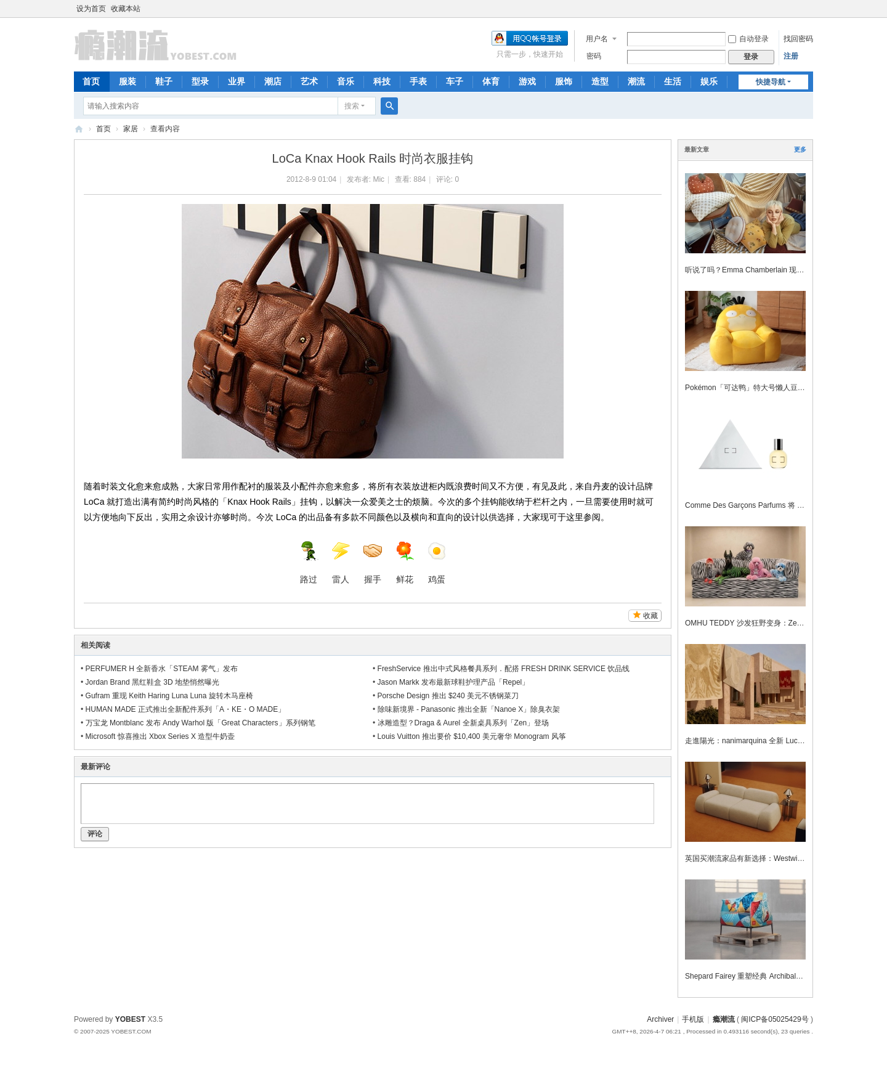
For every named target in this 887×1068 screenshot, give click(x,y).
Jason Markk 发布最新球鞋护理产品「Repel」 (454, 682)
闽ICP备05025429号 (774, 1019)
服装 (127, 81)
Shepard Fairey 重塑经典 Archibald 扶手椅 (754, 976)
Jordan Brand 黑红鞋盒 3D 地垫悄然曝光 (152, 682)
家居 (130, 128)
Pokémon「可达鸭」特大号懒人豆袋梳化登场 (760, 387)
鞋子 (163, 81)
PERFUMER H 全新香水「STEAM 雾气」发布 (162, 668)
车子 (454, 81)
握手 (373, 562)
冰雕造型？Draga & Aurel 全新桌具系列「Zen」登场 (463, 723)
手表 (418, 81)
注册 (791, 56)
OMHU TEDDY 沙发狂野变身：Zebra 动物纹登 (762, 623)
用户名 (597, 39)
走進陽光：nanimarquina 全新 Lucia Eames (756, 740)
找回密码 (798, 39)
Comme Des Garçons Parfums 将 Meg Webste (761, 505)
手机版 (693, 1019)
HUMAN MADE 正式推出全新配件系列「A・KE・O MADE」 (186, 709)
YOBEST (130, 1019)
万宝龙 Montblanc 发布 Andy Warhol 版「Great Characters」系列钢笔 (200, 723)
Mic (378, 179)
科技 (382, 81)
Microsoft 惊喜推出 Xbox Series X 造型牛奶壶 (160, 736)
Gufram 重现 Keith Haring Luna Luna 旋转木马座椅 (169, 695)
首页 (91, 81)
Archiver (660, 1019)
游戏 (527, 81)
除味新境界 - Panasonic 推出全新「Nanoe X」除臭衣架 (469, 709)
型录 (200, 81)
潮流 (636, 81)
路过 (308, 562)
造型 (600, 81)
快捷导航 (770, 82)
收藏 (650, 615)
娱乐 (709, 81)
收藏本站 (125, 8)
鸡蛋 (437, 562)
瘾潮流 (79, 129)
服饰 (563, 81)
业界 (236, 81)
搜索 (351, 106)
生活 (672, 81)
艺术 (309, 81)
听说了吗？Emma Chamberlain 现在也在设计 (759, 270)
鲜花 (405, 562)
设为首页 (91, 8)
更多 (800, 149)
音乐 (345, 81)
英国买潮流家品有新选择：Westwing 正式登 (757, 858)
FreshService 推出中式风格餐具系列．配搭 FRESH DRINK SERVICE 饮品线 (504, 668)
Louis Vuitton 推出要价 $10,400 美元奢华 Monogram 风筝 (472, 736)
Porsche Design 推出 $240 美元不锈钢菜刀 (448, 695)
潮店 (272, 81)
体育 (491, 81)
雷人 (340, 562)
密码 (593, 56)
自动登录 (748, 39)
